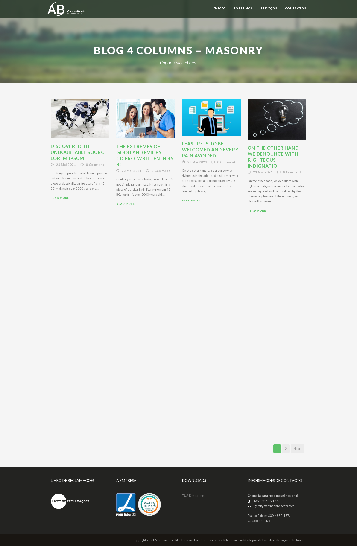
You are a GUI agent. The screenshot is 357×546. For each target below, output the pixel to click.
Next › (298, 448)
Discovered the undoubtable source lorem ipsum (79, 152)
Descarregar (197, 495)
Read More (60, 198)
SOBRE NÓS (243, 8)
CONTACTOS (295, 8)
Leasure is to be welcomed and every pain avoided (210, 149)
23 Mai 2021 (66, 164)
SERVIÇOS (268, 8)
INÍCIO (220, 8)
